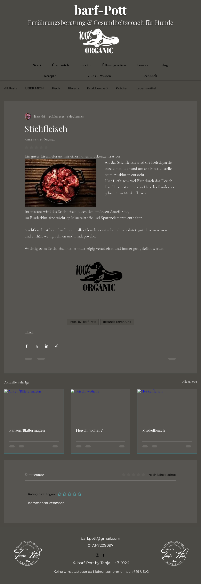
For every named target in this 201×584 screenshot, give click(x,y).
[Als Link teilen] (57, 346)
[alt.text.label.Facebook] (104, 555)
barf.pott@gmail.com (100, 538)
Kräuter (122, 88)
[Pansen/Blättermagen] (34, 406)
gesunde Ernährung (117, 322)
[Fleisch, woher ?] (100, 406)
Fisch (56, 88)
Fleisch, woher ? (89, 430)
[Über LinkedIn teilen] (47, 346)
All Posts (10, 88)
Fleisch (73, 88)
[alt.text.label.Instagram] (97, 555)
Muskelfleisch (153, 430)
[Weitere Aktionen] (173, 116)
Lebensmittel (146, 88)
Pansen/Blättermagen (27, 430)
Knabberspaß (97, 88)
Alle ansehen (189, 381)
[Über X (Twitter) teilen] (37, 346)
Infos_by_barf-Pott (83, 322)
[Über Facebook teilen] (27, 346)
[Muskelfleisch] (167, 406)
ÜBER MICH (34, 88)
